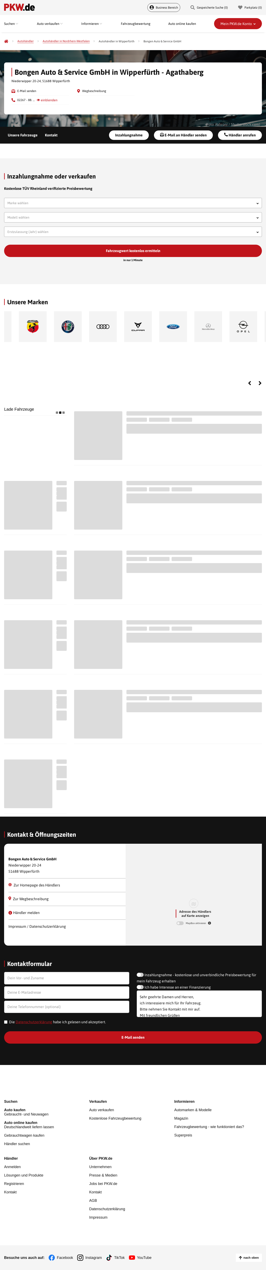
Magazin (181, 1118)
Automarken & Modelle (193, 1110)
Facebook (65, 1258)
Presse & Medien (103, 1175)
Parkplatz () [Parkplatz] (250, 7)
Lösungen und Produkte (23, 1175)
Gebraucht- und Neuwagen (46, 1112)
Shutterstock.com (245, 124)
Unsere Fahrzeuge (23, 135)
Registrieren (14, 1184)
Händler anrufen (240, 135)
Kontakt (51, 135)
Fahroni (221, 124)
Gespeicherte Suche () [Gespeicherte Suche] (209, 7)
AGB (93, 1201)
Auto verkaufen (101, 1110)
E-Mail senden (26, 91)
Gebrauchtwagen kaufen (24, 1135)
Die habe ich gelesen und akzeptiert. (57, 1022)
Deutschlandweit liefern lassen (46, 1125)
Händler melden (24, 912)
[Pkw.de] (6, 41)
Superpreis (183, 1135)
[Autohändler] (25, 41)
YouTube (144, 1258)
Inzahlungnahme (129, 135)
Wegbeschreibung (94, 91)
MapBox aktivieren (196, 923)
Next (260, 383)
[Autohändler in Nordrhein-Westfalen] (66, 41)
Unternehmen (100, 1167)
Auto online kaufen (182, 23)
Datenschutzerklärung (34, 1022)
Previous (249, 383)
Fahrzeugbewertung (135, 23)
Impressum (98, 1217)
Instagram (93, 1258)
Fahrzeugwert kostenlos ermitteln (133, 251)
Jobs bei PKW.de (103, 1184)
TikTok (119, 1258)
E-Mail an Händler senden (183, 135)
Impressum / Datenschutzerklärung (37, 926)
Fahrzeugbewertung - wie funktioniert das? (209, 1127)
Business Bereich (164, 7)
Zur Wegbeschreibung (28, 899)
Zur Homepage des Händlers (34, 885)
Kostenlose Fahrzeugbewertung (115, 1118)
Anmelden (12, 1167)
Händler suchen (17, 1144)
